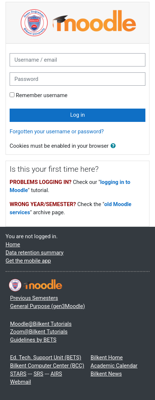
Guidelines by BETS (33, 339)
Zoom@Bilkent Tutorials (38, 331)
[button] (114, 146)
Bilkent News (106, 373)
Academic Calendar (114, 365)
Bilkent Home (107, 357)
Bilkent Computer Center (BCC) (47, 365)
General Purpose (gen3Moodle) (47, 306)
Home (13, 244)
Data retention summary (35, 252)
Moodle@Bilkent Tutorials (40, 324)
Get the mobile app (28, 260)
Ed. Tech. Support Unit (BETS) (45, 357)
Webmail (20, 382)
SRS (38, 373)
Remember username (42, 95)
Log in (77, 115)
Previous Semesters (34, 298)
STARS (18, 373)
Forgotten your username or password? (57, 131)
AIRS (56, 373)
